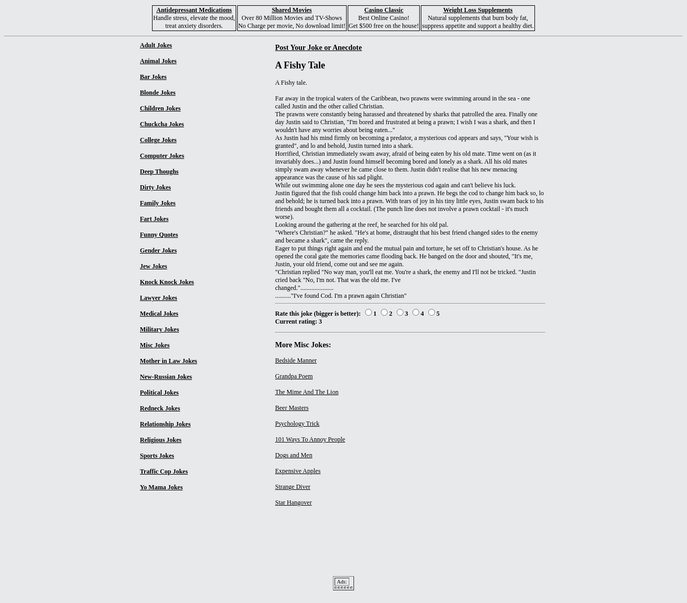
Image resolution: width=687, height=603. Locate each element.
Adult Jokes (156, 45)
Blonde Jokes (158, 92)
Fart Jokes (154, 219)
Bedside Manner (296, 360)
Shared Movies (292, 10)
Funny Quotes (159, 234)
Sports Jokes (157, 455)
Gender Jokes (158, 250)
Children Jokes (160, 108)
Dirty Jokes (155, 187)
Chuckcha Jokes (162, 124)
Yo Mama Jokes (161, 487)
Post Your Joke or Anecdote (318, 47)
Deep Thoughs (159, 171)
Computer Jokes (162, 155)
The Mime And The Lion (306, 392)
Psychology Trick (297, 423)
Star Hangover (293, 502)
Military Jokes (159, 329)
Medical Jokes (159, 313)
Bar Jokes (153, 77)
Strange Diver (292, 486)
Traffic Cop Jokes (164, 471)
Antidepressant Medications (193, 10)
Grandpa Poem (294, 376)
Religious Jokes (160, 440)
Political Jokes (159, 392)
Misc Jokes (154, 345)
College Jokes (158, 140)
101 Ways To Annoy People (310, 439)
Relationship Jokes (165, 424)
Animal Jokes (158, 61)
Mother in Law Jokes (168, 361)
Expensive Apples (297, 471)
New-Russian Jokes (166, 376)
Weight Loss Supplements (477, 10)
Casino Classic (383, 10)
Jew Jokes (153, 266)
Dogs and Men (293, 455)
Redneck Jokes (160, 408)
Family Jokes (158, 203)
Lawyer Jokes (158, 298)
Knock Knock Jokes (167, 282)
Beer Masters (292, 407)
